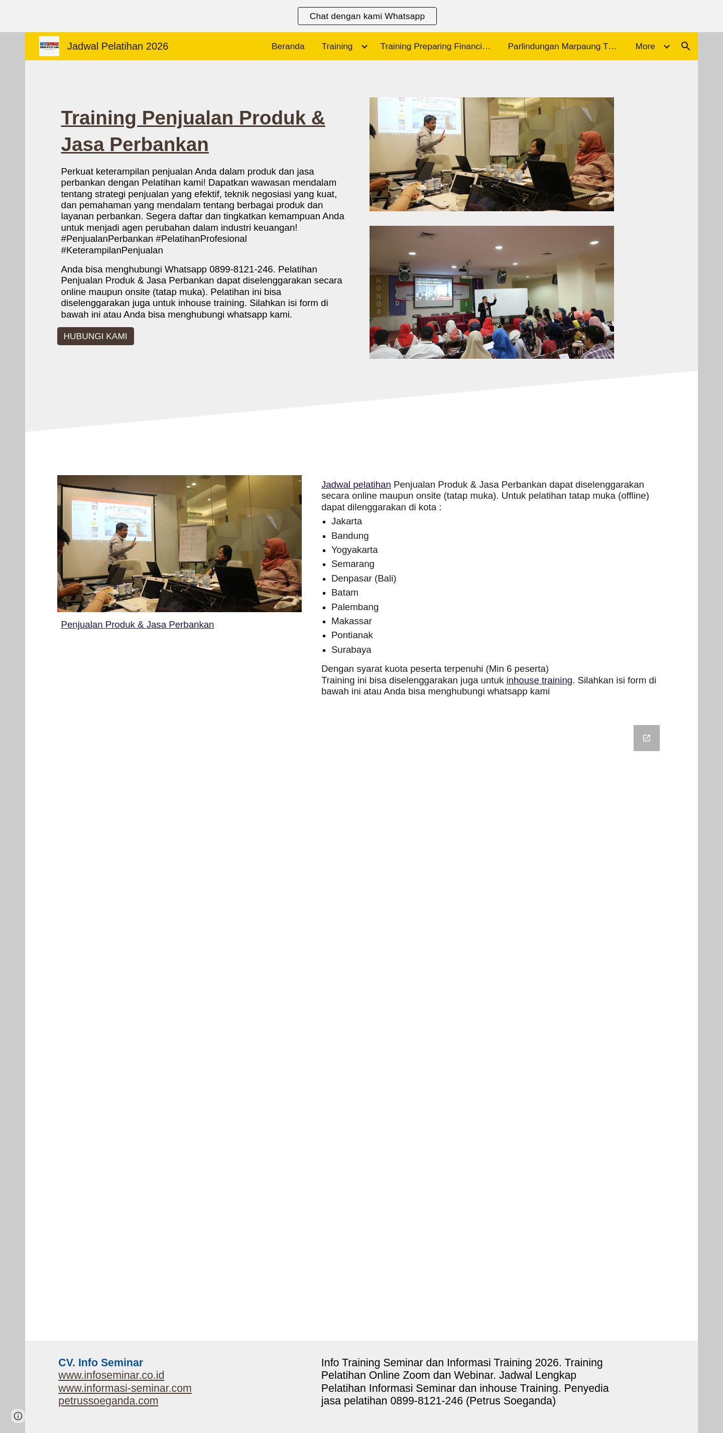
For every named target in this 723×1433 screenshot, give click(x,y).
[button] (686, 46)
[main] (205, 212)
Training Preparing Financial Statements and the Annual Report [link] (438, 46)
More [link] (645, 46)
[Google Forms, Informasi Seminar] (361, 1026)
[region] (361, 16)
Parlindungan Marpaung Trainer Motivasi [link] (566, 46)
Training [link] (337, 46)
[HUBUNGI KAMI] (96, 336)
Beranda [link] (288, 46)
